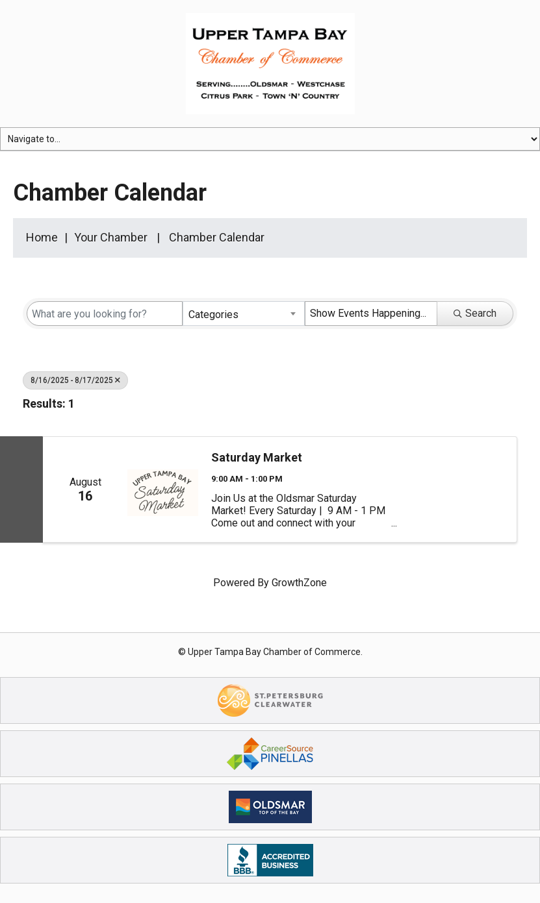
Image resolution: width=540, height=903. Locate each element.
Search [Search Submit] (475, 313)
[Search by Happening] (371, 313)
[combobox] (244, 313)
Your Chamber (111, 237)
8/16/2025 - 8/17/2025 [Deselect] (75, 380)
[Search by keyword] (105, 313)
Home (42, 237)
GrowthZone (299, 582)
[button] (481, 406)
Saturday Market (256, 457)
